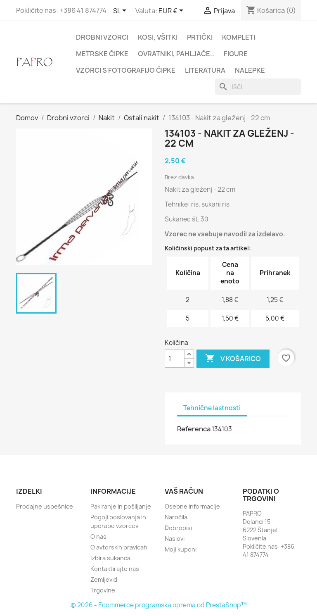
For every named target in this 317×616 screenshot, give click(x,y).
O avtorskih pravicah (118, 547)
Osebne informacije (192, 506)
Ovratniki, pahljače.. (176, 53)
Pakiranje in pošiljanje (120, 506)
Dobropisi (178, 528)
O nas (98, 536)
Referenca (194, 429)
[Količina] (175, 359)
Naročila (176, 517)
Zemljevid (103, 579)
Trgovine (102, 590)
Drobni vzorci (102, 37)
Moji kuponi (180, 549)
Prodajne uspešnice (44, 506)
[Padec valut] (172, 11)
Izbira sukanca (110, 558)
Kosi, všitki (157, 37)
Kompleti (238, 37)
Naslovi (175, 538)
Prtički (200, 37)
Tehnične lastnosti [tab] (212, 408)
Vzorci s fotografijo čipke (125, 70)
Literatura (205, 70)
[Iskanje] (258, 86)
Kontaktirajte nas (114, 569)
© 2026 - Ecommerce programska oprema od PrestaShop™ (159, 605)
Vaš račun (184, 491)
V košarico (233, 358)
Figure (236, 53)
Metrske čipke (102, 53)
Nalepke (250, 70)
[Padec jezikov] (121, 11)
